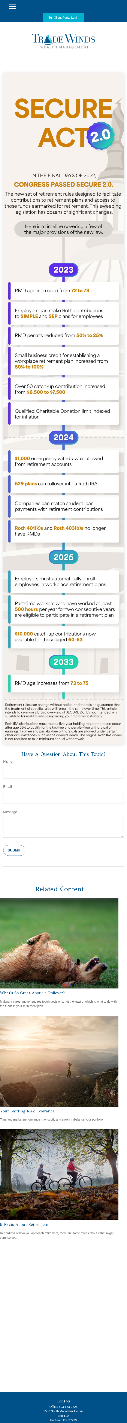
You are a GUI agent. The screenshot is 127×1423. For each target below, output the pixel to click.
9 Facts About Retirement (24, 1224)
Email (7, 787)
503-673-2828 (68, 1406)
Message (10, 812)
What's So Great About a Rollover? (32, 992)
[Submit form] (14, 850)
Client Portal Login (63, 17)
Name (7, 761)
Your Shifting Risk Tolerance (27, 1111)
